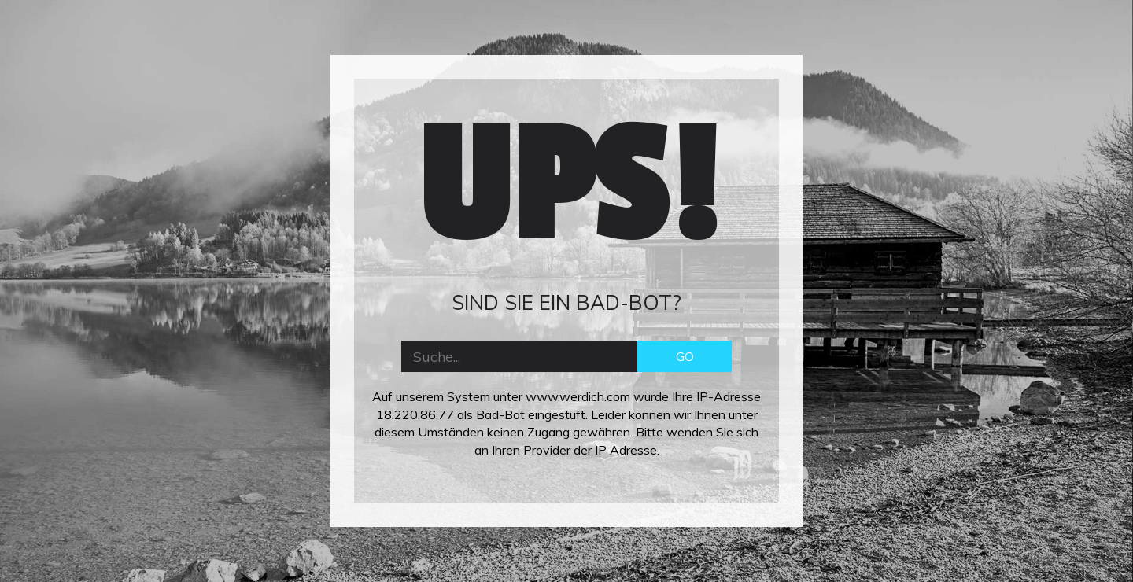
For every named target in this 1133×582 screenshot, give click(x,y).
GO (685, 356)
